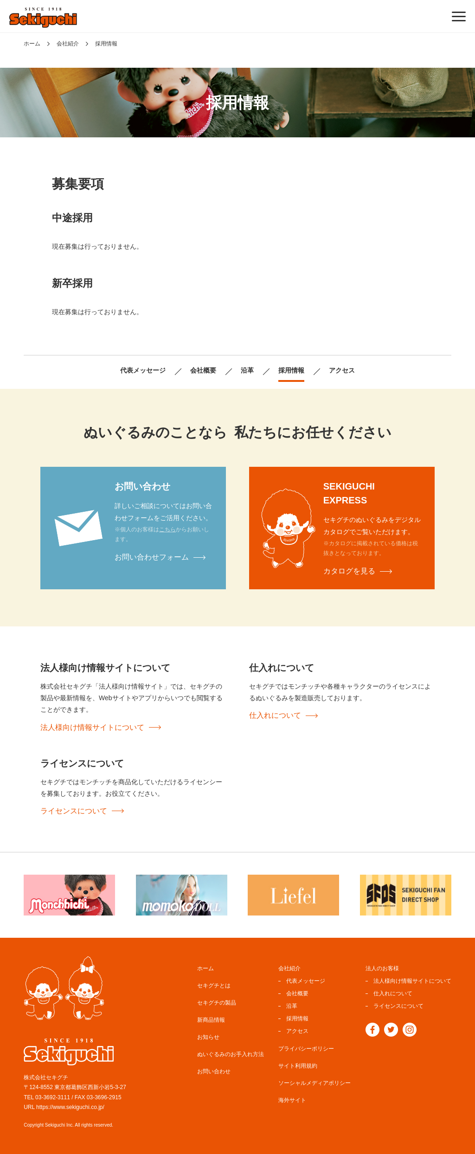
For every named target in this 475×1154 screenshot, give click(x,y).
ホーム (32, 43)
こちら (167, 529)
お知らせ (208, 1035)
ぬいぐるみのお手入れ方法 (230, 1052)
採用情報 (295, 371)
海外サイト (292, 1098)
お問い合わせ (214, 1069)
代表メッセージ (136, 371)
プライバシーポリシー (306, 1046)
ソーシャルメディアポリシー (314, 1080)
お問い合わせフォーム (152, 557)
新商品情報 (211, 1017)
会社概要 (202, 371)
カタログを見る (349, 571)
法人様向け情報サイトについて (92, 727)
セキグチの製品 (216, 1000)
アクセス (350, 371)
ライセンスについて (73, 811)
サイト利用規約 (297, 1063)
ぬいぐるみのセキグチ (43, 17)
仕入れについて (275, 715)
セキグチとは (214, 983)
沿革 (248, 371)
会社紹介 (68, 43)
